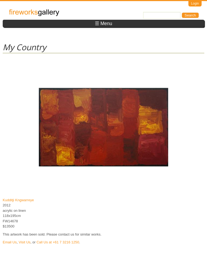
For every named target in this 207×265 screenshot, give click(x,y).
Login (195, 3)
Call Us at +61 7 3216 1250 (57, 242)
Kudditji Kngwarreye (18, 200)
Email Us (10, 242)
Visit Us (24, 242)
